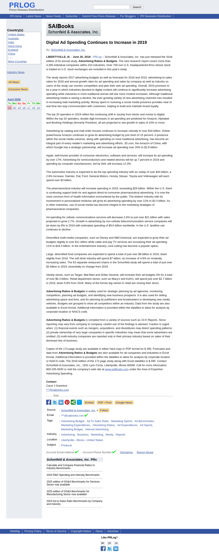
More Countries (17, 61)
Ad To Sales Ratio (97, 421)
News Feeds (53, 16)
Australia (13, 38)
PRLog (97, 56)
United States (16, 34)
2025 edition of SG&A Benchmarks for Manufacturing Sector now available (68, 493)
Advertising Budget (72, 421)
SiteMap (15, 531)
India (11, 42)
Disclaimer (126, 452)
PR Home (16, 16)
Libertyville (67, 440)
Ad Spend (146, 425)
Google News (124, 402)
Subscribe (71, 16)
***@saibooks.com (57, 389)
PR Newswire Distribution (155, 16)
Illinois (80, 440)
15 (38, 107)
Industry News (15, 72)
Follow (104, 410)
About (99, 531)
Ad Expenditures (127, 425)
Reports (120, 434)
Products (66, 445)
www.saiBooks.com (117, 369)
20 (14, 107)
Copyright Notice (81, 531)
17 (28, 107)
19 (19, 107)
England (13, 49)
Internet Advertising (97, 429)
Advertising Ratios (104, 425)
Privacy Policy (33, 531)
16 (33, 107)
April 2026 (14, 99)
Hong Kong (15, 46)
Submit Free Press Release (99, 16)
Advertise (113, 531)
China (11, 53)
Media (109, 434)
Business (82, 434)
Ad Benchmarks (144, 421)
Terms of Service (56, 531)
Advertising (68, 434)
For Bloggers (128, 16)
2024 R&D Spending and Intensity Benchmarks (73, 474)
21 (9, 107)
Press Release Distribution (26, 8)
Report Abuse (145, 452)
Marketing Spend (121, 421)
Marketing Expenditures (75, 425)
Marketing (97, 434)
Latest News (33, 16)
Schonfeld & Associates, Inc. (68, 49)
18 (24, 107)
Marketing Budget (72, 429)
